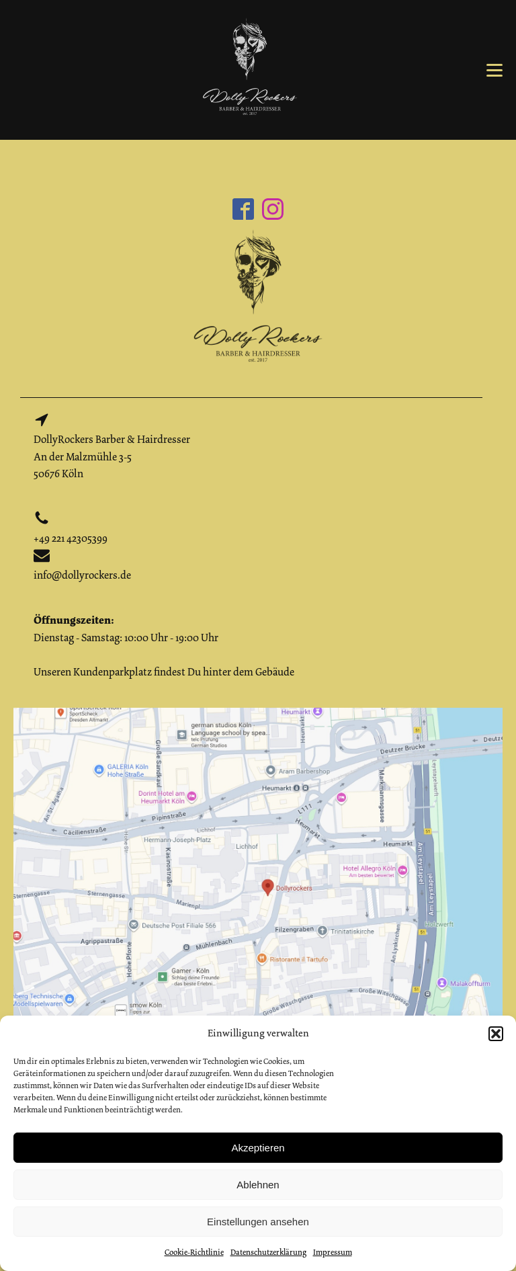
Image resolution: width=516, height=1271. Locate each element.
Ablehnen (257, 1184)
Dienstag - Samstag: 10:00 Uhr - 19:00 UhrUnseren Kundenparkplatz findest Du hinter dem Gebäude (164, 646)
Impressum (332, 1252)
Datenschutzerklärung (268, 1252)
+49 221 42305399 (71, 538)
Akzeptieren (257, 1147)
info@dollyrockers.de (82, 575)
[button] (496, 1033)
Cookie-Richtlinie (194, 1252)
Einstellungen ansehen (258, 1221)
